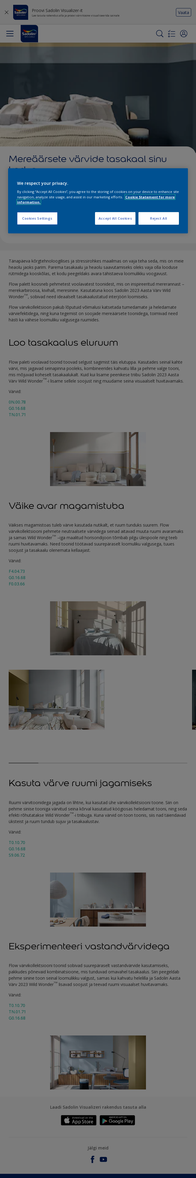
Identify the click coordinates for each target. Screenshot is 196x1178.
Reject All (158, 218)
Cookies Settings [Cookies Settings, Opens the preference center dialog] (37, 218)
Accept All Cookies (115, 218)
